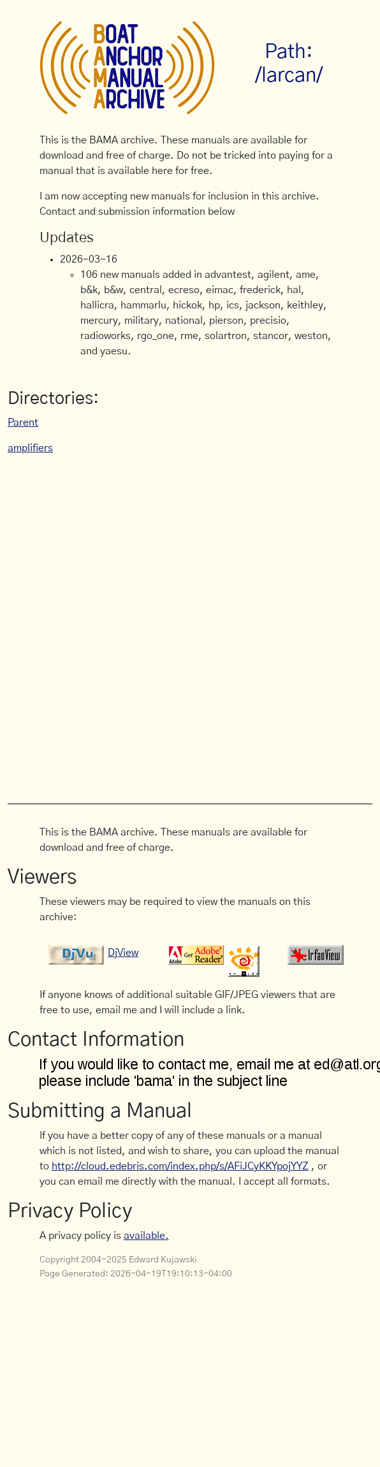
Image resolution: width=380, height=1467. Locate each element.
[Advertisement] (146, 622)
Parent (23, 422)
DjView (123, 953)
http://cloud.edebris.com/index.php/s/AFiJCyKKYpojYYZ (180, 1166)
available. (146, 1236)
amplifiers (30, 448)
